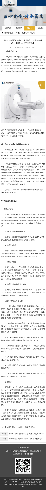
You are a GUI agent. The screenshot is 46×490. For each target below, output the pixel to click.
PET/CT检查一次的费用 (10, 479)
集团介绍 (8, 28)
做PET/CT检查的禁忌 (24, 479)
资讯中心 (30, 28)
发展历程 (19, 28)
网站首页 (17, 33)
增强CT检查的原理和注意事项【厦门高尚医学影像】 (23, 434)
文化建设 (41, 28)
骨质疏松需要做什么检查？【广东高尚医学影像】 (23, 439)
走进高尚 (25, 33)
